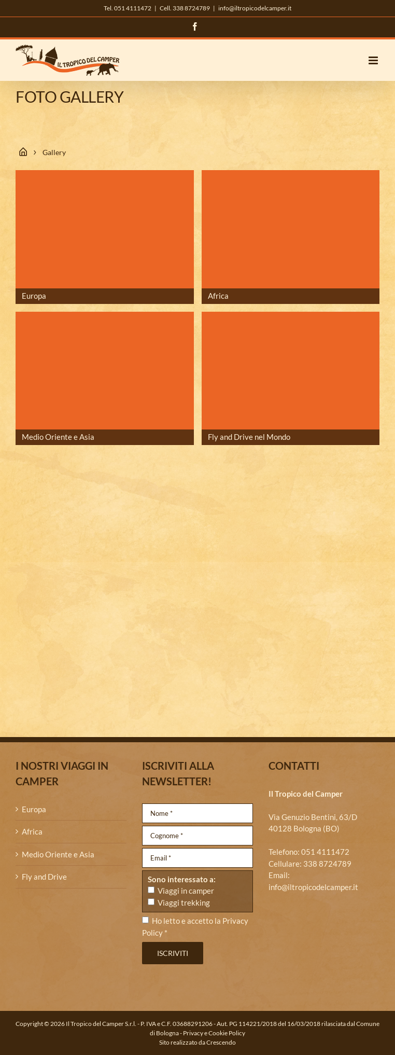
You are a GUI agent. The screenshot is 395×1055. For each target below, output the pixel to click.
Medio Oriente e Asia (58, 854)
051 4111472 (325, 851)
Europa (34, 809)
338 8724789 (327, 863)
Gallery (54, 152)
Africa (32, 831)
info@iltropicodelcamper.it (254, 8)
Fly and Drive (44, 876)
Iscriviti (172, 953)
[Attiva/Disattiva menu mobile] (374, 60)
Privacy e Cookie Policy (214, 1033)
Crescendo (221, 1042)
